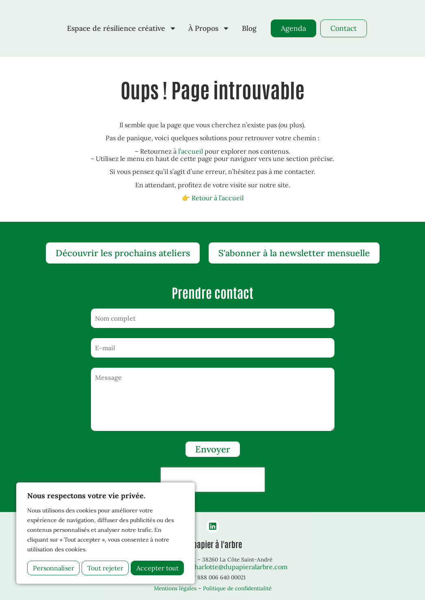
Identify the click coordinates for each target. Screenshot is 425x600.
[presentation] (213, 479)
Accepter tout (157, 568)
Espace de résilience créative (122, 28)
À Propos (209, 28)
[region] (105, 533)
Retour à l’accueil (218, 198)
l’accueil (190, 151)
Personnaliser (53, 568)
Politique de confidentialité (237, 588)
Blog (249, 28)
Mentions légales (175, 588)
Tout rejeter (105, 568)
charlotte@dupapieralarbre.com (239, 567)
